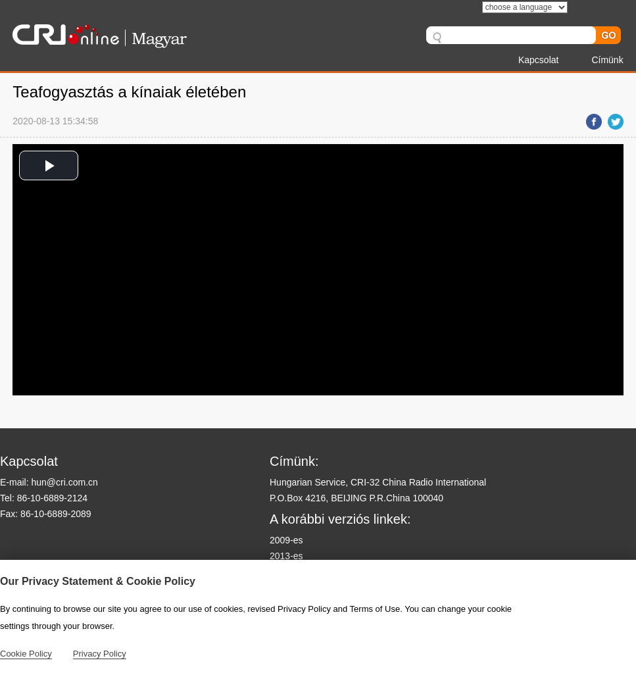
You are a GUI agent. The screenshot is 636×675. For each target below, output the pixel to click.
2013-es (286, 556)
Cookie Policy (26, 654)
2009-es (286, 540)
